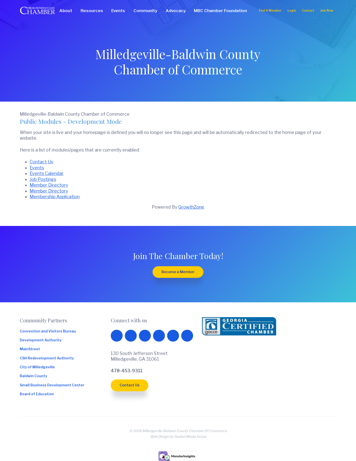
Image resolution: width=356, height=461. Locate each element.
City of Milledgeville (37, 367)
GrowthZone (191, 207)
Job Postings (43, 179)
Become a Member (178, 272)
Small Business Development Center (52, 385)
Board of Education (37, 394)
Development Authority (41, 340)
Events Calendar (47, 173)
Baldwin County (33, 376)
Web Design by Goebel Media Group (178, 437)
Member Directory (49, 185)
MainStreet (30, 349)
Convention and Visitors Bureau (48, 331)
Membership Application (55, 196)
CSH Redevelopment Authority (47, 358)
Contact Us (41, 161)
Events (37, 167)
